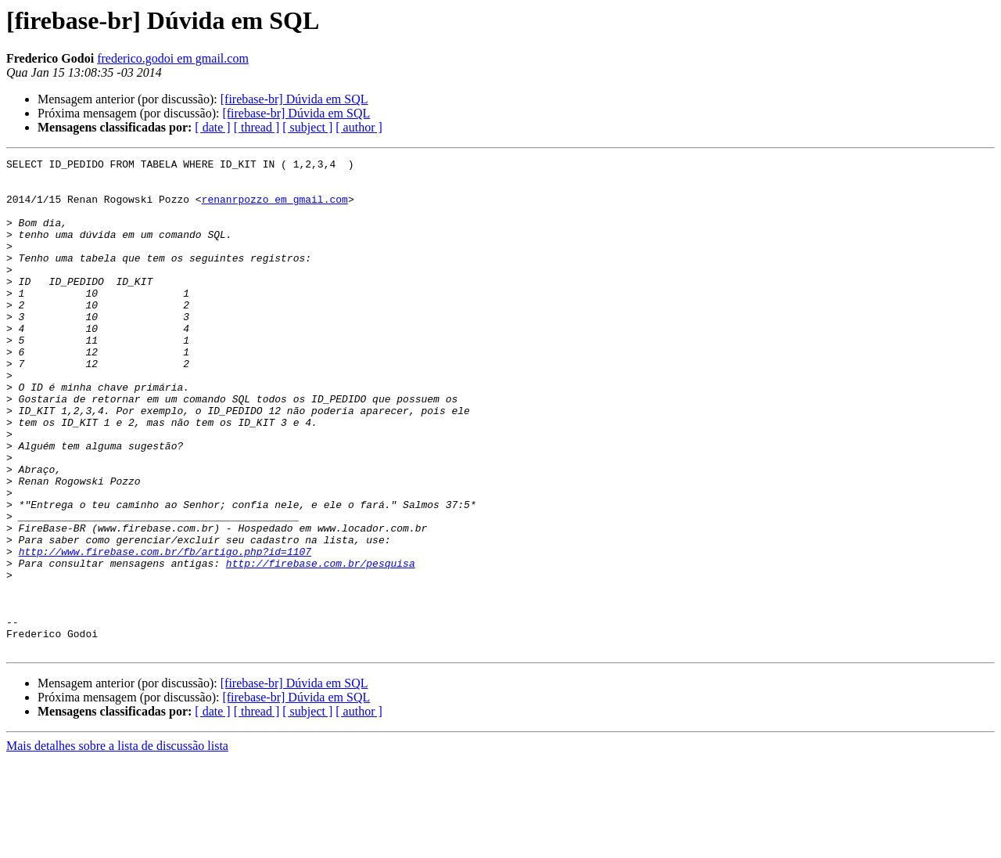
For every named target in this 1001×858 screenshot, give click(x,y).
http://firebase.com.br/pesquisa (320, 645)
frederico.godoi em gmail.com (173, 58)
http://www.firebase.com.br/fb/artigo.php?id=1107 (165, 631)
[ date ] (212, 127)
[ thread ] (257, 127)
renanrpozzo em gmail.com (275, 208)
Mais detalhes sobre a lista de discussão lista (117, 844)
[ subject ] (307, 127)
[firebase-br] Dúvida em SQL (294, 99)
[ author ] (358, 127)
